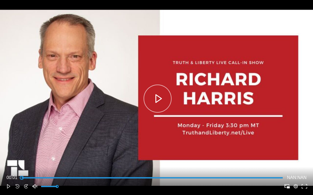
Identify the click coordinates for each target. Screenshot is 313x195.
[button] (8, 186)
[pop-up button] (295, 186)
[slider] (152, 178)
